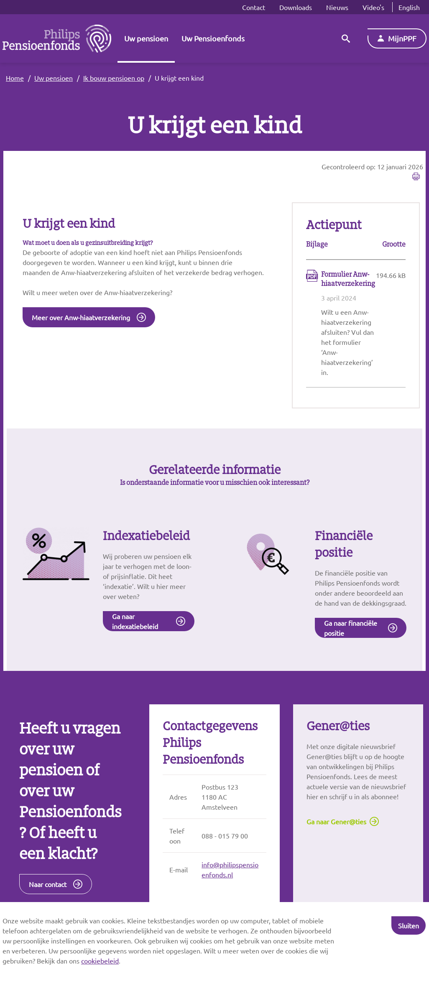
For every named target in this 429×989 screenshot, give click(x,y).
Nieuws (337, 7)
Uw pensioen (146, 38)
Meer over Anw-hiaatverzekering (81, 318)
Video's (373, 7)
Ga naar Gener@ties (336, 822)
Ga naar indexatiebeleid (135, 622)
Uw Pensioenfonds (213, 38)
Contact (253, 7)
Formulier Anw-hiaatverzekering (348, 279)
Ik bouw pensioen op (113, 78)
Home (15, 78)
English (409, 7)
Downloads (295, 7)
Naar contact (47, 885)
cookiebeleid (100, 960)
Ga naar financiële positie (350, 628)
